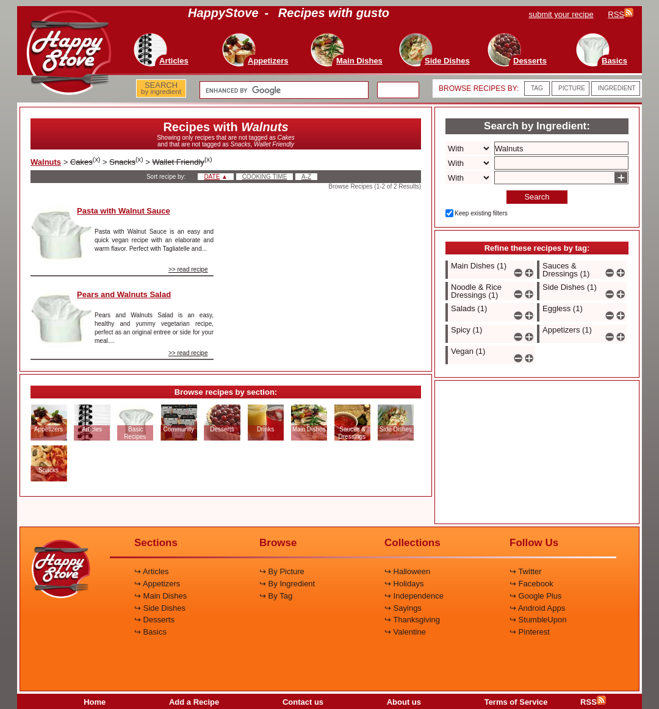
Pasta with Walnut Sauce (123, 210)
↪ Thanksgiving (412, 619)
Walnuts (46, 162)
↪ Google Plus (535, 595)
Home (95, 702)
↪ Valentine (405, 631)
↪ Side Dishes (159, 608)
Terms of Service (516, 702)
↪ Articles (151, 571)
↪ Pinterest (530, 631)
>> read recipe (188, 269)
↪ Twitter (526, 571)
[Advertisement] (327, 265)
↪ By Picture (281, 571)
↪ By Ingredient (287, 583)
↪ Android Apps (537, 608)
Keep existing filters (481, 213)
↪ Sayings (403, 608)
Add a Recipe (194, 702)
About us (404, 702)
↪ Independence (414, 595)
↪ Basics (150, 631)
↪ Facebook (531, 583)
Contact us (303, 702)
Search (536, 196)
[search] (283, 90)
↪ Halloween (407, 571)
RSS (593, 702)
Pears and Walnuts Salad (124, 294)
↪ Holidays (403, 583)
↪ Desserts (154, 619)
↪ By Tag (275, 595)
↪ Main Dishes (160, 595)
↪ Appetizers (157, 583)
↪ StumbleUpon (538, 619)
